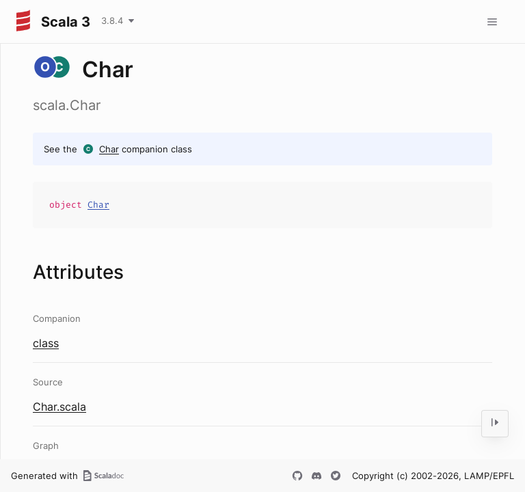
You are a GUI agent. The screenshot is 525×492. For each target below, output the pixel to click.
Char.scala (59, 406)
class (46, 343)
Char (109, 149)
